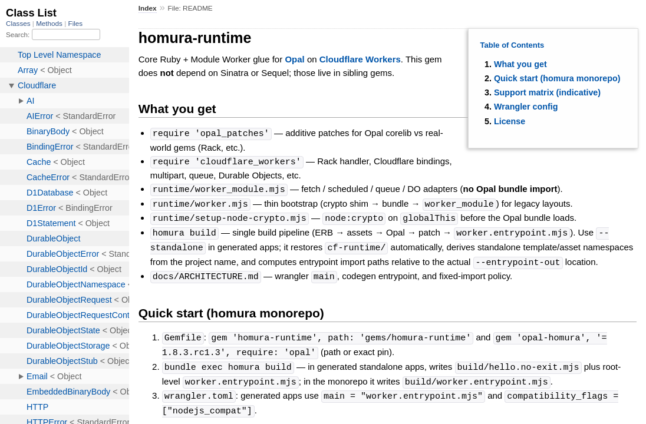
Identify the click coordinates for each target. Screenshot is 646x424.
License (509, 121)
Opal (294, 59)
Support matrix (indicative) (547, 92)
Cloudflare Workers (360, 59)
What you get (520, 64)
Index (148, 8)
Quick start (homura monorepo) (557, 78)
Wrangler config (526, 106)
